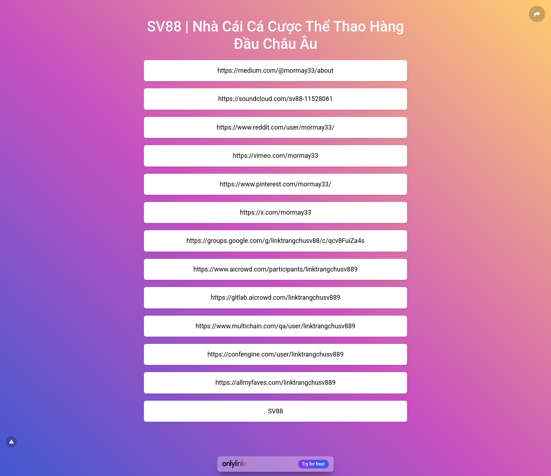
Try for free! (313, 464)
